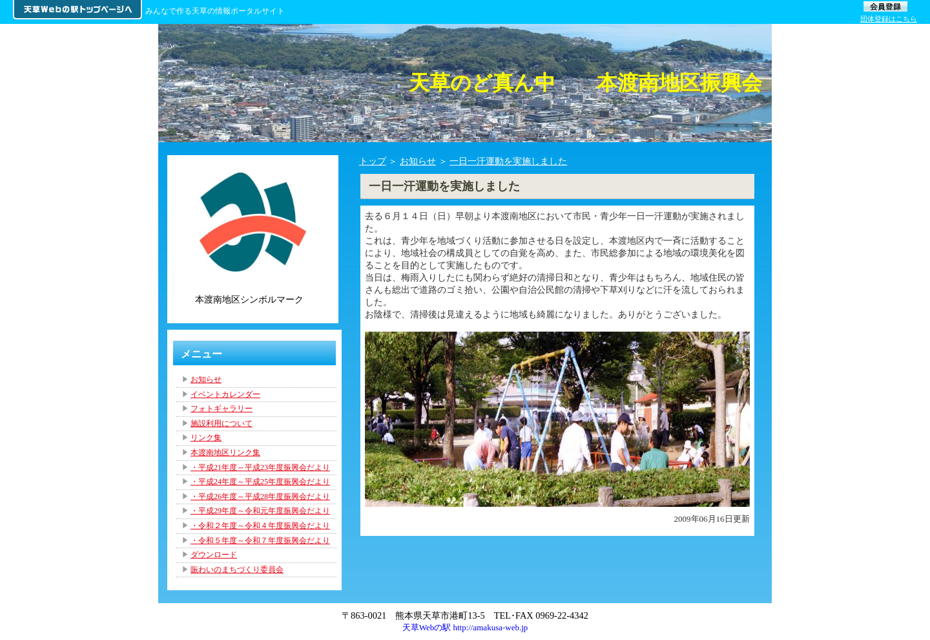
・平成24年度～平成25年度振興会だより (260, 481)
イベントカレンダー (225, 394)
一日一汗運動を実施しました (508, 161)
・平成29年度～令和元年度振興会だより (260, 510)
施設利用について (222, 423)
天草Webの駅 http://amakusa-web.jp (465, 627)
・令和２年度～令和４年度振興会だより (260, 525)
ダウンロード (214, 554)
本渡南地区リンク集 (225, 452)
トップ (372, 161)
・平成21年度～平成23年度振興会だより (260, 467)
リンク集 (206, 437)
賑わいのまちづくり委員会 (237, 569)
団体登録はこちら (888, 19)
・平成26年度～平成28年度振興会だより (260, 496)
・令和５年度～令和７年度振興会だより (260, 540)
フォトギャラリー (222, 408)
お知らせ (418, 161)
